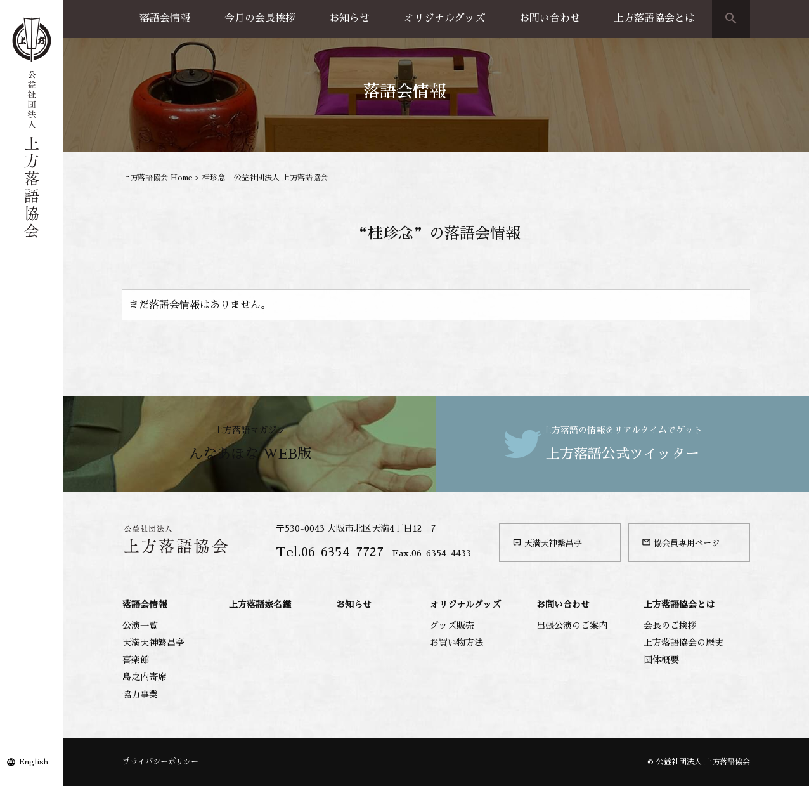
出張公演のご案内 (571, 625)
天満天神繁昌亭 (547, 542)
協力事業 (140, 694)
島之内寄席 (144, 676)
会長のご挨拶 (670, 625)
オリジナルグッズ (444, 18)
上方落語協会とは (654, 18)
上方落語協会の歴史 (683, 642)
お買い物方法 (456, 642)
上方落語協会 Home (157, 177)
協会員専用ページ (681, 542)
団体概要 (661, 659)
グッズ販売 (452, 625)
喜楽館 (135, 659)
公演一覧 (140, 625)
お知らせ (349, 18)
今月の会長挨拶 (259, 18)
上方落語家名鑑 (260, 604)
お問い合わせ (549, 18)
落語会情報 (164, 18)
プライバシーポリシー (160, 762)
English (33, 762)
